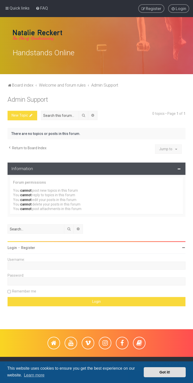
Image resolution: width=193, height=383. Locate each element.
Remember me (24, 290)
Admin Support (28, 98)
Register (28, 247)
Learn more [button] (34, 375)
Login (12, 247)
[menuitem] (41, 8)
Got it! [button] (165, 372)
